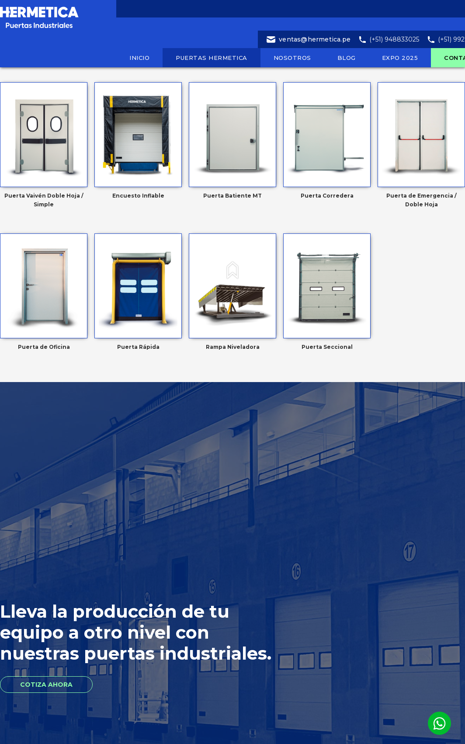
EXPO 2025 (400, 57)
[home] (61, 15)
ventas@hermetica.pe (314, 39)
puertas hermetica (211, 57)
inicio (139, 57)
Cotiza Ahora (46, 684)
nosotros (292, 57)
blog (346, 57)
